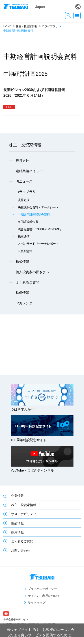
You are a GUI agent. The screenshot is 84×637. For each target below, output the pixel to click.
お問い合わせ (20, 550)
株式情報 (22, 262)
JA (60, 15)
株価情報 (22, 293)
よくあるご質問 (27, 282)
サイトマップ (36, 602)
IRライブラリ (50, 26)
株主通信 (23, 236)
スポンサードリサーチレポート (38, 243)
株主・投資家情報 (26, 26)
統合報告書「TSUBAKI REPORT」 (40, 229)
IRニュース (24, 181)
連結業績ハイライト (31, 171)
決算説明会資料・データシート (38, 207)
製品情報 (17, 523)
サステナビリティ (23, 514)
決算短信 (23, 200)
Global (78, 6)
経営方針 (22, 161)
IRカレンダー (26, 303)
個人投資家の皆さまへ (32, 272)
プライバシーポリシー (42, 589)
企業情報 (17, 495)
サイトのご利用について (44, 596)
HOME (7, 26)
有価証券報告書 (28, 222)
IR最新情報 (25, 251)
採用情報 (17, 532)
